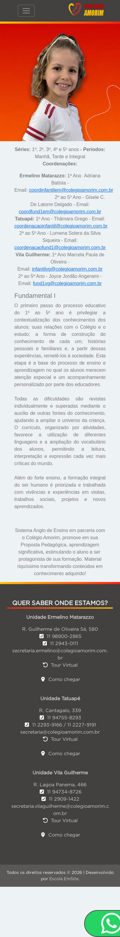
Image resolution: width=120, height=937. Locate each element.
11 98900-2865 (60, 636)
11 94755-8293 (60, 717)
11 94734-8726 (60, 791)
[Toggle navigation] (26, 11)
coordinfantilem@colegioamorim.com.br (71, 190)
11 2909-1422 (60, 799)
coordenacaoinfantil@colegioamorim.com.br (60, 225)
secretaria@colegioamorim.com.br (60, 732)
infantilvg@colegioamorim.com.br (67, 269)
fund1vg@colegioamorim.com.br (67, 283)
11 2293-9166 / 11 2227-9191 (60, 724)
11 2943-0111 (60, 643)
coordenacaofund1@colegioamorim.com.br (60, 247)
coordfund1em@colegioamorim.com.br (60, 211)
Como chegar (60, 679)
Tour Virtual (60, 665)
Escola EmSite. (64, 878)
